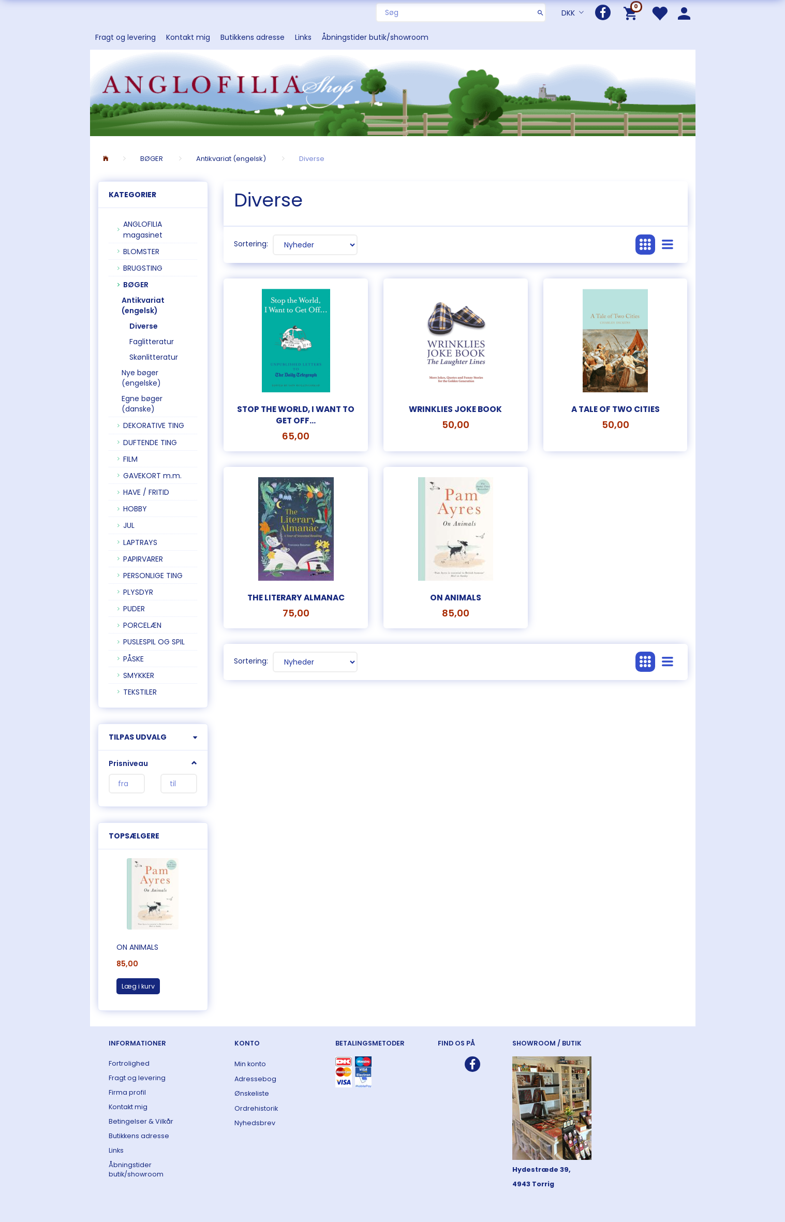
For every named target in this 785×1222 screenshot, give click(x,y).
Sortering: (251, 244)
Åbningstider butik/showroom (375, 37)
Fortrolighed (129, 1063)
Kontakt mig (188, 37)
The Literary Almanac (296, 597)
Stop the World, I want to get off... (295, 415)
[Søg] (540, 12)
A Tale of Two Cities (615, 409)
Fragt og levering (125, 37)
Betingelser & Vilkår (141, 1121)
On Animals (137, 947)
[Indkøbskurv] (632, 12)
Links (303, 37)
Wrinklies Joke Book (455, 409)
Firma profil (127, 1092)
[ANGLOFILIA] (392, 91)
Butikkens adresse (252, 37)
